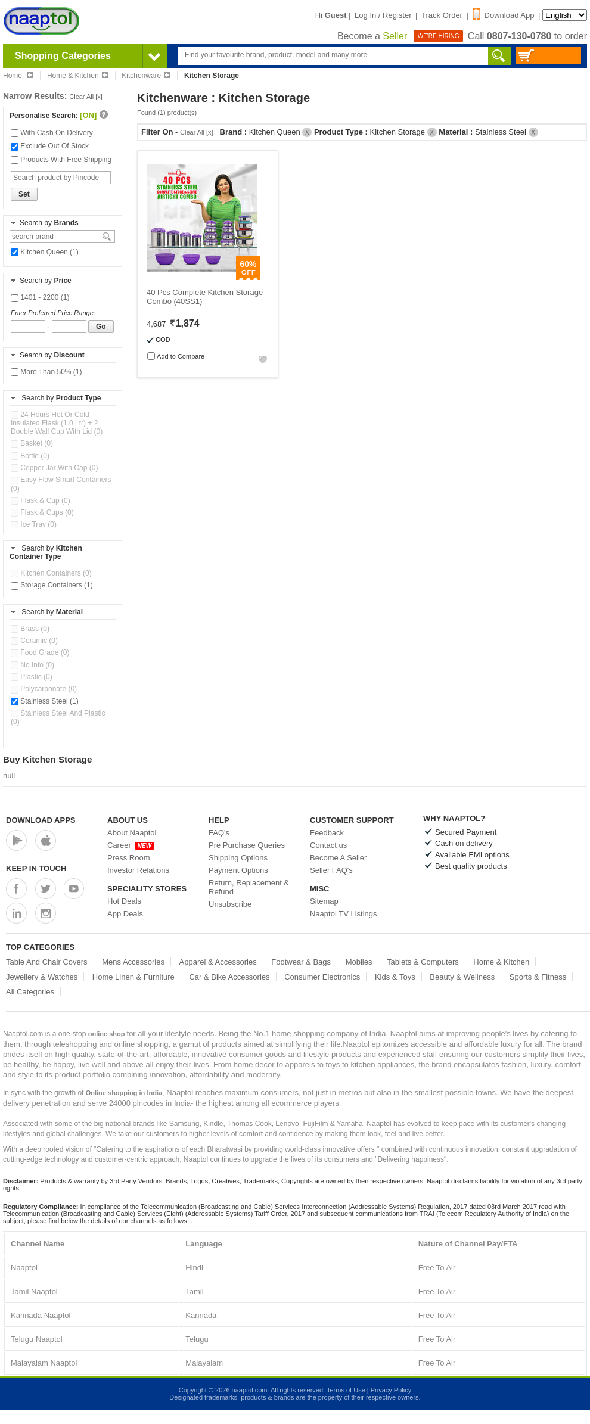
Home (18, 75)
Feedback (327, 832)
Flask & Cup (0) (40, 500)
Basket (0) (32, 443)
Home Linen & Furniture (133, 976)
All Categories (30, 991)
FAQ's (219, 832)
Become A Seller (338, 857)
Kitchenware (146, 75)
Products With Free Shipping (61, 160)
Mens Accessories (133, 961)
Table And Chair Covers (47, 961)
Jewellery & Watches (41, 976)
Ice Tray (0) (34, 524)
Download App (504, 15)
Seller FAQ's (331, 870)
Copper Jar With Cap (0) (54, 468)
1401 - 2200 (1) (40, 297)
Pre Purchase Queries (247, 845)
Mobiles (359, 961)
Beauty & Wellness (462, 976)
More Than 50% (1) (46, 372)
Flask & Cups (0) (42, 512)
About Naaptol (131, 832)
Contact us (328, 845)
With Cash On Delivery (52, 133)
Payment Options (238, 870)
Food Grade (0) (40, 652)
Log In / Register (383, 15)
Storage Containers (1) (52, 585)
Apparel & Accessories (218, 961)
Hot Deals (124, 901)
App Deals (125, 913)
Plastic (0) (31, 677)
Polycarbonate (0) (44, 689)
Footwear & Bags (301, 961)
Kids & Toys (395, 976)
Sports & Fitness (538, 976)
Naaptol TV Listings (343, 913)
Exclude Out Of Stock (50, 146)
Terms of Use (346, 1390)
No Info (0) (32, 665)
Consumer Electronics (322, 976)
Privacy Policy (391, 1390)
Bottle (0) (30, 456)
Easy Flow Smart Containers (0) (61, 483)
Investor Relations (138, 870)
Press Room (128, 857)
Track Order (441, 15)
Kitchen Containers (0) (51, 573)
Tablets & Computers (423, 961)
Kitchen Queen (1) (45, 252)
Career (130, 845)
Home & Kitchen (77, 75)
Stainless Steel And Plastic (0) (58, 717)
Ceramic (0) (34, 640)
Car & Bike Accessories (229, 976)
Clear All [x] (86, 96)
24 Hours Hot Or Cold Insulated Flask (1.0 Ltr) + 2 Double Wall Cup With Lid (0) (57, 423)
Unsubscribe (230, 904)
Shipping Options (238, 857)
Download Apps (41, 820)
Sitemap (324, 901)
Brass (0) (30, 628)
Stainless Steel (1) (45, 701)
